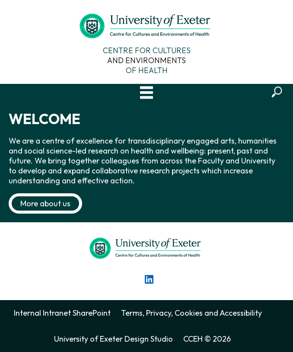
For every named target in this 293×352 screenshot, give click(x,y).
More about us (45, 203)
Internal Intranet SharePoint (62, 313)
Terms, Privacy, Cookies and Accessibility (191, 313)
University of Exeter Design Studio (113, 339)
